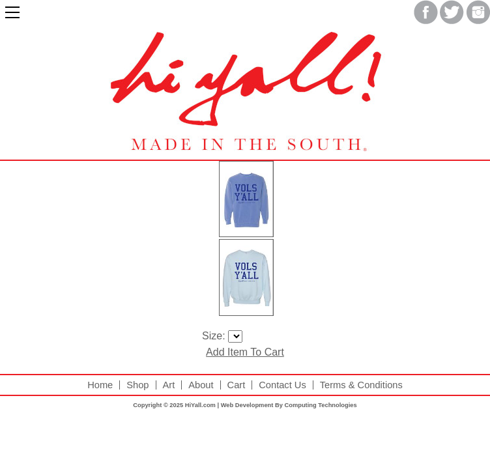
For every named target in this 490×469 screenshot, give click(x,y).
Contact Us (282, 385)
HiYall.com (200, 405)
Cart (236, 385)
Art (169, 385)
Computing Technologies (320, 405)
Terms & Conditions (361, 385)
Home (100, 385)
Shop (137, 385)
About (200, 385)
